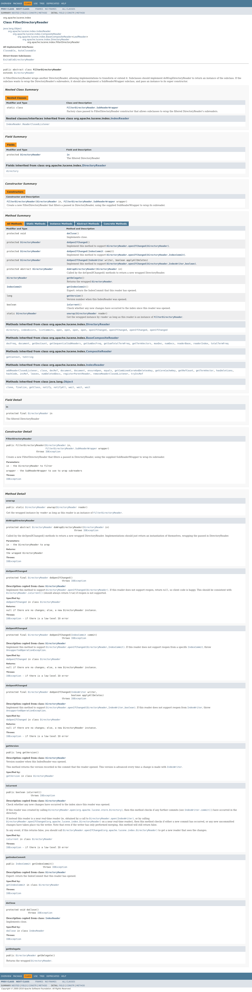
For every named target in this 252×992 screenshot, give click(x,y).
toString (27, 357)
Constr (33, 13)
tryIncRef (137, 373)
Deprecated (52, 3)
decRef (54, 370)
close (43, 370)
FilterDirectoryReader (21, 201)
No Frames (50, 9)
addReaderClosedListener (21, 370)
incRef (24, 373)
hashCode (11, 373)
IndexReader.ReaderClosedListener (28, 124)
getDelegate (74, 278)
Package (17, 3)
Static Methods (35, 223)
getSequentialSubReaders (65, 343)
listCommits (46, 330)
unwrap (71, 313)
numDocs (169, 343)
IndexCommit (95, 251)
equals (108, 370)
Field (24, 13)
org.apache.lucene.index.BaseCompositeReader (45, 36)
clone (9, 387)
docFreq (11, 343)
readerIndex (200, 343)
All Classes (68, 9)
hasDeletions (224, 370)
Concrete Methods (115, 223)
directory (12, 171)
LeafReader (79, 36)
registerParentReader (76, 373)
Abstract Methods (88, 223)
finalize (21, 387)
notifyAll (60, 387)
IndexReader (120, 118)
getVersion (73, 295)
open (59, 330)
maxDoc (158, 343)
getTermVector (205, 370)
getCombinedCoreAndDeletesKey (134, 370)
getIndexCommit (76, 286)
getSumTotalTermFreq (117, 343)
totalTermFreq (220, 343)
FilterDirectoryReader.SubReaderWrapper (92, 107)
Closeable (9, 50)
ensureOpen (94, 370)
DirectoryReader (24, 73)
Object (68, 381)
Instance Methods (61, 223)
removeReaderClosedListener (110, 373)
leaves (35, 373)
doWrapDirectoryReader (81, 269)
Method (43, 13)
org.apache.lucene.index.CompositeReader (37, 34)
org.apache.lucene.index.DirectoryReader (45, 39)
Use (36, 3)
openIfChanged (98, 330)
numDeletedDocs (50, 373)
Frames (39, 9)
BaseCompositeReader (102, 337)
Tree (42, 3)
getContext (13, 357)
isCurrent (73, 304)
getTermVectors (141, 343)
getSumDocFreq (92, 343)
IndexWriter (95, 260)
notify (47, 387)
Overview (6, 3)
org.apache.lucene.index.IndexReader (29, 31)
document (23, 343)
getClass (34, 387)
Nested (15, 13)
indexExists (28, 330)
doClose (71, 233)
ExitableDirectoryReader (18, 59)
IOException (52, 451)
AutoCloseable (27, 50)
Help (63, 3)
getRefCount (185, 370)
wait (71, 387)
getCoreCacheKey (165, 370)
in (68, 154)
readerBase (183, 343)
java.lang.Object (12, 28)
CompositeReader (99, 351)
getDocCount (39, 343)
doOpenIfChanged (77, 242)
